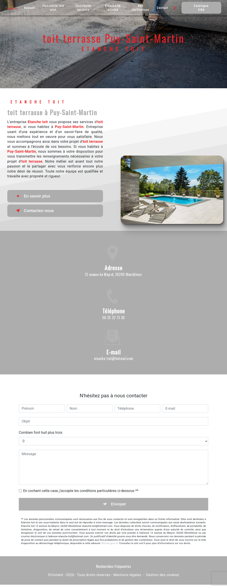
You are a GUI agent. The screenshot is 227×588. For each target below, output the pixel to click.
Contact (162, 7)
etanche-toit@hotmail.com (113, 353)
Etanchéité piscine (113, 7)
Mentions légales (127, 575)
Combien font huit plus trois (40, 427)
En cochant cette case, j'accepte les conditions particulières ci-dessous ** (80, 485)
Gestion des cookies (162, 575)
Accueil (29, 7)
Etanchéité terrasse (83, 7)
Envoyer (118, 498)
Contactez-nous (34, 210)
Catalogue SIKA (201, 7)
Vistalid (57, 575)
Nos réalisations (140, 7)
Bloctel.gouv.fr (109, 538)
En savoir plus (32, 196)
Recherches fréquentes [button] (113, 566)
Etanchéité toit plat (53, 7)
